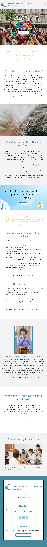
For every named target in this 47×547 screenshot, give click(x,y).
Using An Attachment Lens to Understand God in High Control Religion (22, 468)
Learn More (23, 381)
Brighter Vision (39, 543)
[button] (4, 411)
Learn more (23, 32)
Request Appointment (23, 535)
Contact (23, 203)
